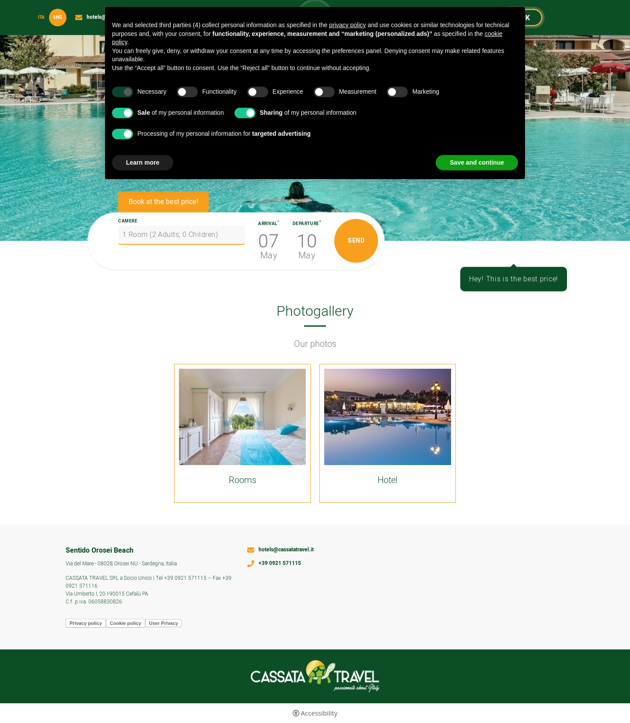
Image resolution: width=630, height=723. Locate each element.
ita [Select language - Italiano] (41, 17)
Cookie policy (125, 623)
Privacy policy (86, 623)
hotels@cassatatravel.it (286, 550)
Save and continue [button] (477, 162)
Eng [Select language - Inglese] (57, 17)
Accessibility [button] (319, 713)
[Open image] (242, 417)
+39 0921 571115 (280, 563)
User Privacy (163, 623)
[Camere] (181, 235)
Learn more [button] (142, 162)
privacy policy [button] (347, 24)
